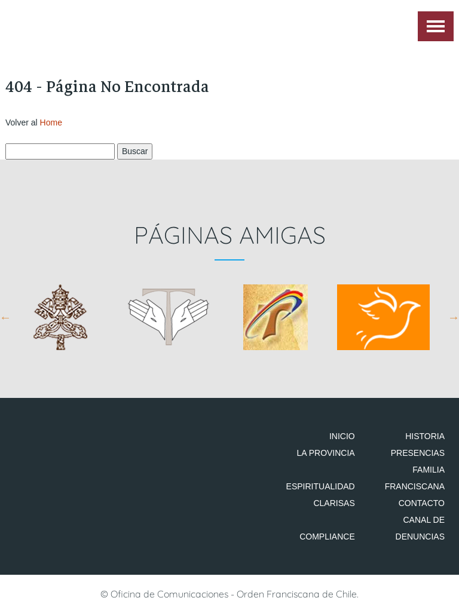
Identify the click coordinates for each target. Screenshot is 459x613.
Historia (425, 436)
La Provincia (325, 453)
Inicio (342, 436)
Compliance (327, 536)
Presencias (418, 453)
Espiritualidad (320, 486)
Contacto (422, 503)
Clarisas (333, 503)
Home (51, 122)
